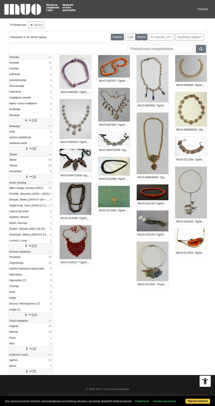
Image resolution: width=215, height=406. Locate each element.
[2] (30, 371)
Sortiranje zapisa (188, 37)
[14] (30, 314)
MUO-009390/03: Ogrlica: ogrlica (191, 129)
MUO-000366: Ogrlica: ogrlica (191, 85)
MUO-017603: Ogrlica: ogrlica (191, 252)
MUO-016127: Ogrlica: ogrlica (76, 262)
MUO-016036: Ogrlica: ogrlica (191, 221)
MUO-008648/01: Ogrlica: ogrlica (153, 177)
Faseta (117, 37)
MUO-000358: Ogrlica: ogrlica (153, 105)
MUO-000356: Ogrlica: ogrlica (76, 92)
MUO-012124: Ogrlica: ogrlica (153, 203)
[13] (30, 120)
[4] (30, 348)
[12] (30, 245)
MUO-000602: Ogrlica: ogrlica (76, 142)
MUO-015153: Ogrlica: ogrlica (153, 234)
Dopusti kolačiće (198, 401)
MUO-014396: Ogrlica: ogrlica (114, 178)
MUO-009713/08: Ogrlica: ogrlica (76, 175)
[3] (30, 148)
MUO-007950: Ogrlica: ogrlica (114, 124)
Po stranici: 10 (160, 37)
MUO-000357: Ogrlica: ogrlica (114, 80)
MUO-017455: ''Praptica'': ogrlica (153, 284)
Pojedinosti (142, 401)
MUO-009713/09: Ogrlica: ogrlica (114, 150)
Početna (203, 9)
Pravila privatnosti (164, 401)
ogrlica (36, 24)
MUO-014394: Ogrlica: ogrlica (76, 218)
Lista (130, 37)
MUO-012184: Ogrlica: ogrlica (191, 159)
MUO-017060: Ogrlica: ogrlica (114, 210)
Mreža (141, 37)
